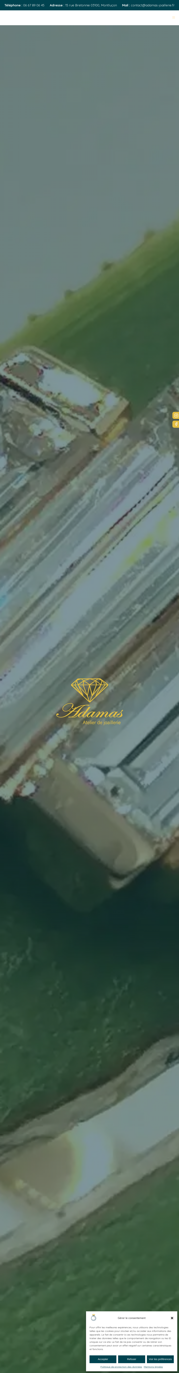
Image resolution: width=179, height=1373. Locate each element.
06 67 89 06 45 (33, 5)
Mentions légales (153, 1366)
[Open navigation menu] (173, 18)
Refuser (131, 1359)
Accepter (103, 1359)
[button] (172, 1318)
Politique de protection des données (121, 1366)
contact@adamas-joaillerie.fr (153, 5)
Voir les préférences (160, 1359)
